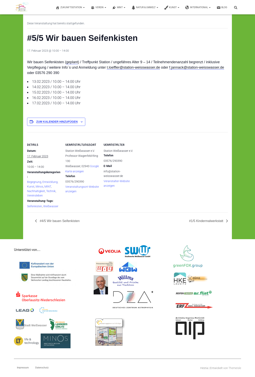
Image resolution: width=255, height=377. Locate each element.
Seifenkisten (34, 206)
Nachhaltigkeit (36, 191)
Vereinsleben (35, 195)
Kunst (171, 8)
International (198, 8)
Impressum (23, 367)
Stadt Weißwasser (31, 324)
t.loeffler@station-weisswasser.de (133, 67)
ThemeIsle (235, 368)
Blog (222, 8)
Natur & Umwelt (144, 8)
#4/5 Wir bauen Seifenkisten (59, 221)
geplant (72, 62)
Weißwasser (50, 206)
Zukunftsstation (70, 8)
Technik (51, 191)
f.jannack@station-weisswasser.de (196, 67)
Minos (39, 186)
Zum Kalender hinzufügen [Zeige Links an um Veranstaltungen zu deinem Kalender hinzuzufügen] (57, 121)
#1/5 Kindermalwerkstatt (206, 221)
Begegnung (34, 182)
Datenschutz (42, 367)
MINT (118, 8)
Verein (98, 8)
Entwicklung (50, 182)
